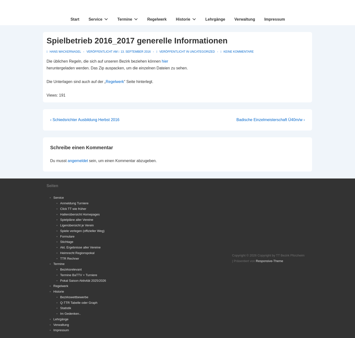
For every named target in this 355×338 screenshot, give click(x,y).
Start (75, 19)
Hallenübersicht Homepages (80, 214)
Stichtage (66, 242)
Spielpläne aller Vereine (76, 220)
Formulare (67, 236)
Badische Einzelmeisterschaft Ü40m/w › (270, 120)
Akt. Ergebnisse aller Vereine (80, 247)
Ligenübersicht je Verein (77, 225)
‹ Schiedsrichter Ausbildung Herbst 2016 (85, 120)
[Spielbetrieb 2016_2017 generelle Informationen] (136, 51)
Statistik (65, 308)
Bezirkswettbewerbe (74, 297)
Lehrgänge (215, 19)
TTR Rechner (69, 258)
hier (165, 61)
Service (100, 18)
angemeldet (78, 161)
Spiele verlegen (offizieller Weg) (82, 231)
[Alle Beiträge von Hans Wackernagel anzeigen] (64, 51)
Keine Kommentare (239, 51)
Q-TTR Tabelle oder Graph (78, 303)
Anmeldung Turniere (74, 203)
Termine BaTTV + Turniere (78, 275)
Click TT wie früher (73, 209)
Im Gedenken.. (70, 313)
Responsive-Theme (269, 261)
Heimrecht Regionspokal (77, 253)
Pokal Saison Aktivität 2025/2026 (83, 280)
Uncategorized (202, 51)
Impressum (274, 19)
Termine (128, 18)
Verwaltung (244, 19)
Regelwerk (157, 19)
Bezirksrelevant (71, 269)
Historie (187, 18)
